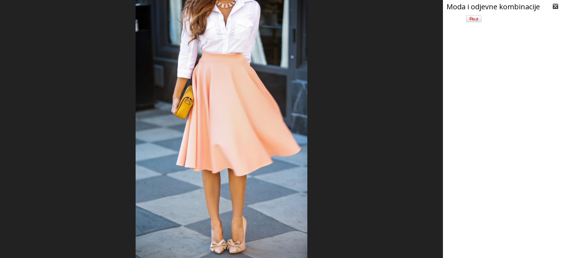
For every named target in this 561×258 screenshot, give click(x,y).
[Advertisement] (502, 211)
